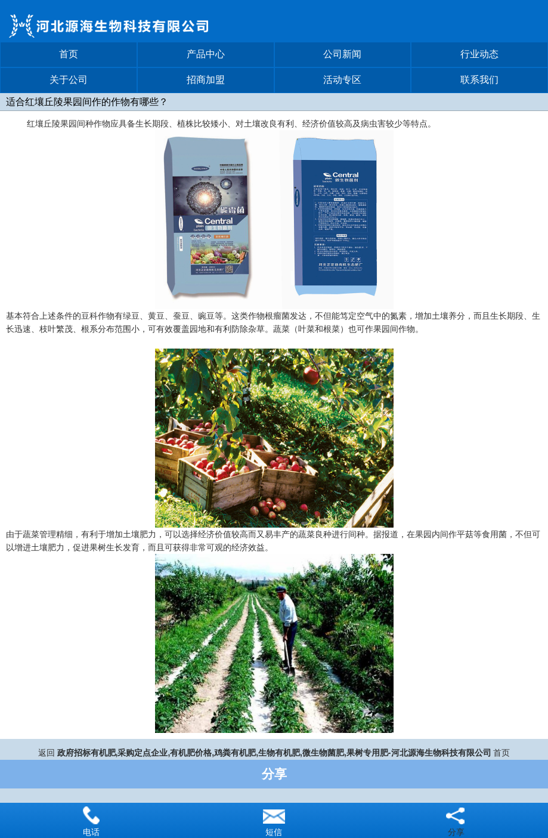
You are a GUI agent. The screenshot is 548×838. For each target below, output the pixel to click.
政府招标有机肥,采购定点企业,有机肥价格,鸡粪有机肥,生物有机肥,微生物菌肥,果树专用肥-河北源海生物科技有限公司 (274, 752)
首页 (68, 54)
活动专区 (342, 80)
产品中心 (206, 54)
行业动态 (479, 54)
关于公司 (68, 80)
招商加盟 (206, 80)
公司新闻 (342, 54)
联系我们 (479, 80)
